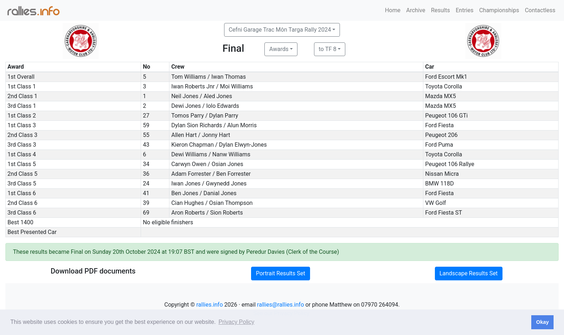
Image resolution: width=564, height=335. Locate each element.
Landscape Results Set (469, 273)
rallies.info (209, 304)
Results (440, 10)
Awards (278, 49)
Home (392, 10)
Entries (464, 10)
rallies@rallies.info (280, 304)
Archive (415, 10)
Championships (499, 10)
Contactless (540, 10)
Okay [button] (542, 322)
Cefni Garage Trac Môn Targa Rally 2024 (280, 29)
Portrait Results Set (280, 273)
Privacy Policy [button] (236, 322)
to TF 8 (327, 49)
